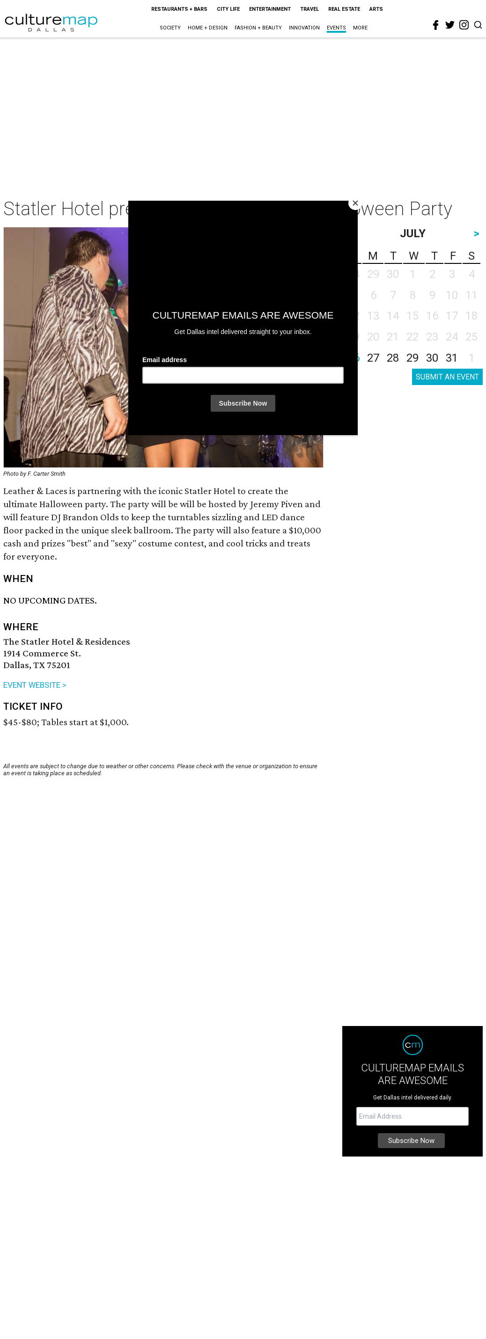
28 (393, 357)
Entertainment (270, 9)
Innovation (304, 28)
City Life (228, 9)
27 (373, 357)
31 (452, 357)
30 (432, 357)
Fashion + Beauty (258, 28)
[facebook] (436, 25)
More (360, 28)
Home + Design (208, 28)
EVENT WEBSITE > (34, 685)
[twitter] (450, 24)
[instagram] (464, 24)
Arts (376, 9)
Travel (309, 9)
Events (336, 28)
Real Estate (344, 9)
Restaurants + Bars (179, 9)
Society (170, 28)
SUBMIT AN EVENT (447, 376)
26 (353, 357)
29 (412, 357)
